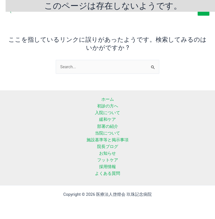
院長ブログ (107, 146)
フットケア (107, 160)
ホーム (107, 99)
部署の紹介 (107, 126)
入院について (107, 112)
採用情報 (107, 166)
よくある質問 (107, 173)
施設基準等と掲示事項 (107, 139)
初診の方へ (107, 106)
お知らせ (107, 153)
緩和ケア (107, 119)
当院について (107, 133)
